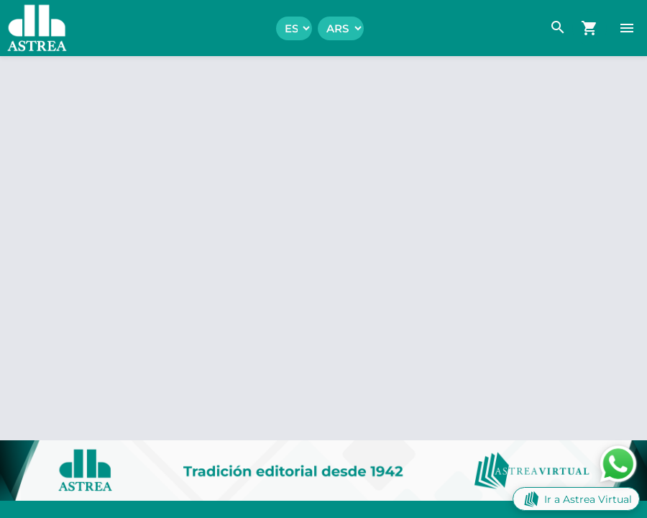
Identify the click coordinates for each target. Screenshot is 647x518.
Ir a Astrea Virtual (576, 499)
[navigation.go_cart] (589, 28)
